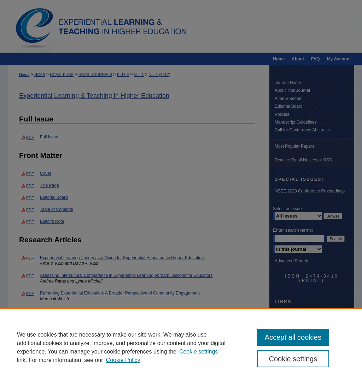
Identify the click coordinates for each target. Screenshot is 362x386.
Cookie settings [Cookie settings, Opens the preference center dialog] (293, 359)
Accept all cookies (293, 337)
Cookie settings (198, 352)
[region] (181, 347)
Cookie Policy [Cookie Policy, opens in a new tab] (123, 360)
